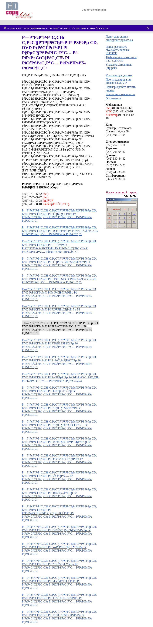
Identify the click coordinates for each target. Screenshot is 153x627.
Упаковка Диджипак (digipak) (118, 66)
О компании (113, 98)
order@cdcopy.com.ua (119, 39)
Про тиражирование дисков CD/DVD (118, 81)
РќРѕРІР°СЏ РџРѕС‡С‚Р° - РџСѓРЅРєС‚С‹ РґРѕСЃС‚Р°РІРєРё (79, 28)
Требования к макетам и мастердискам (121, 59)
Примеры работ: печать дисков (121, 88)
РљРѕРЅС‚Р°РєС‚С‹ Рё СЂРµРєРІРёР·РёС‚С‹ (28, 28)
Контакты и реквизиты (120, 94)
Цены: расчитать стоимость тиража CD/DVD (117, 50)
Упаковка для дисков (119, 75)
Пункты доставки (117, 36)
